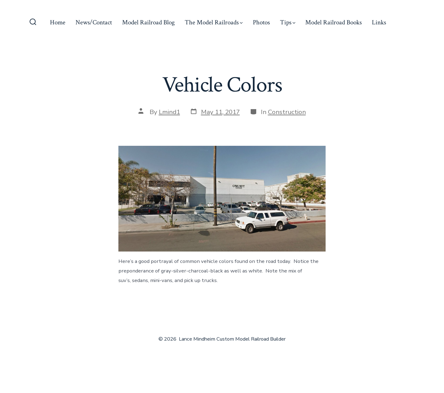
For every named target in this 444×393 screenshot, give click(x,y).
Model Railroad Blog (148, 22)
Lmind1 (169, 112)
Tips (287, 22)
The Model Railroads (214, 22)
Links (379, 22)
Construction (287, 112)
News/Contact (94, 22)
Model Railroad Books (333, 22)
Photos (261, 22)
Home (57, 22)
